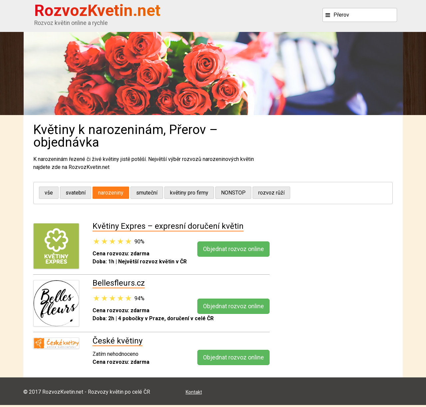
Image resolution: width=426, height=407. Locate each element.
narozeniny (110, 193)
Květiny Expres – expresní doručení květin (168, 228)
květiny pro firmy (189, 193)
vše (49, 193)
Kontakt (194, 393)
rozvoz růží (271, 193)
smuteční (146, 193)
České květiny (117, 342)
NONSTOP (233, 193)
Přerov (341, 15)
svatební (76, 193)
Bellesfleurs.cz (119, 285)
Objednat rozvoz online (233, 250)
